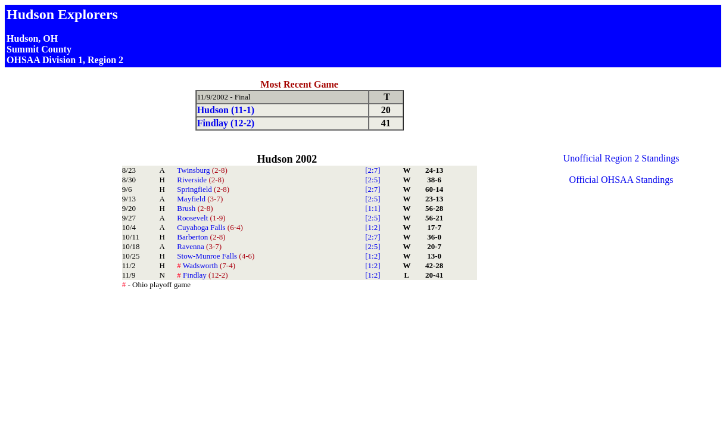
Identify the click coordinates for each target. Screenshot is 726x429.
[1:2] (372, 227)
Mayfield (200, 198)
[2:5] (372, 179)
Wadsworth (206, 265)
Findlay (202, 275)
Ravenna (199, 246)
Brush (195, 208)
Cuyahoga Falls (210, 227)
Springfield (203, 189)
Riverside (200, 179)
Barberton (201, 236)
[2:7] (372, 170)
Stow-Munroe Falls (215, 255)
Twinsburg (202, 170)
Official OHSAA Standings (621, 180)
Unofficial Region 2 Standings (621, 158)
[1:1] (372, 208)
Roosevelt (201, 217)
